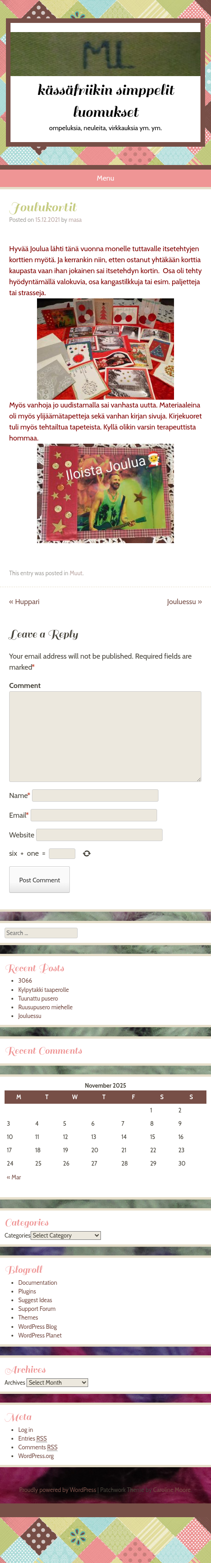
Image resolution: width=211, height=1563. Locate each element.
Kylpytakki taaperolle (43, 989)
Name (20, 795)
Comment (25, 685)
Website (21, 835)
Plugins (27, 1291)
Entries (32, 1438)
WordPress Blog (37, 1326)
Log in (25, 1429)
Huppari (24, 601)
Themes (28, 1317)
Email (19, 815)
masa (75, 219)
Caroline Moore (171, 1489)
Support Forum (37, 1308)
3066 (25, 980)
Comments (38, 1447)
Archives (15, 1382)
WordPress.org (36, 1456)
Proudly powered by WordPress (57, 1489)
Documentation (37, 1282)
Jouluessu (184, 601)
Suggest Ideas (35, 1300)
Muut (75, 573)
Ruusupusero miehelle (45, 1007)
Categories (18, 1235)
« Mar (14, 1177)
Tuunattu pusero (38, 998)
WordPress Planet (40, 1335)
